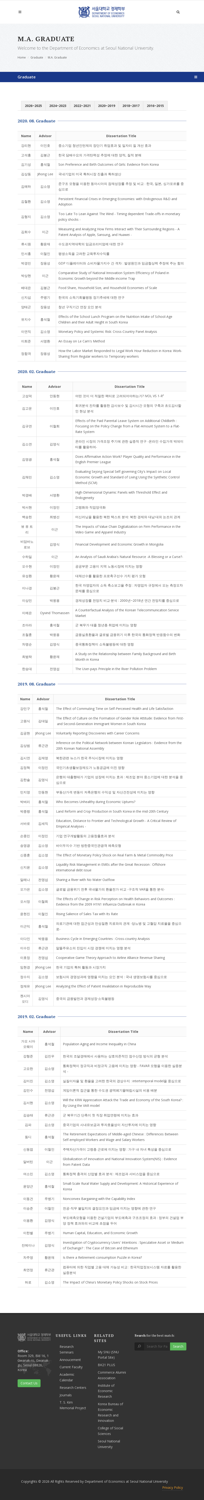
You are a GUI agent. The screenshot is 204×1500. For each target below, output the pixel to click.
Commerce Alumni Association (112, 1375)
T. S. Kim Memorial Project (73, 1405)
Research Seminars (67, 1349)
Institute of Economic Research (106, 1391)
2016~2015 (155, 105)
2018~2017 (131, 105)
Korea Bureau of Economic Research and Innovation (110, 1412)
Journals (66, 1395)
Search (178, 1346)
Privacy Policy (172, 1487)
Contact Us (29, 1383)
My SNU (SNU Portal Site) (108, 1355)
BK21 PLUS (106, 1365)
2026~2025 (33, 105)
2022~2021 (82, 105)
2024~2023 (57, 105)
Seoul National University (109, 1444)
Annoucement (70, 1359)
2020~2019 (106, 105)
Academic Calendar (67, 1377)
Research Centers (73, 1387)
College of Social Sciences (110, 1431)
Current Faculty (71, 1367)
